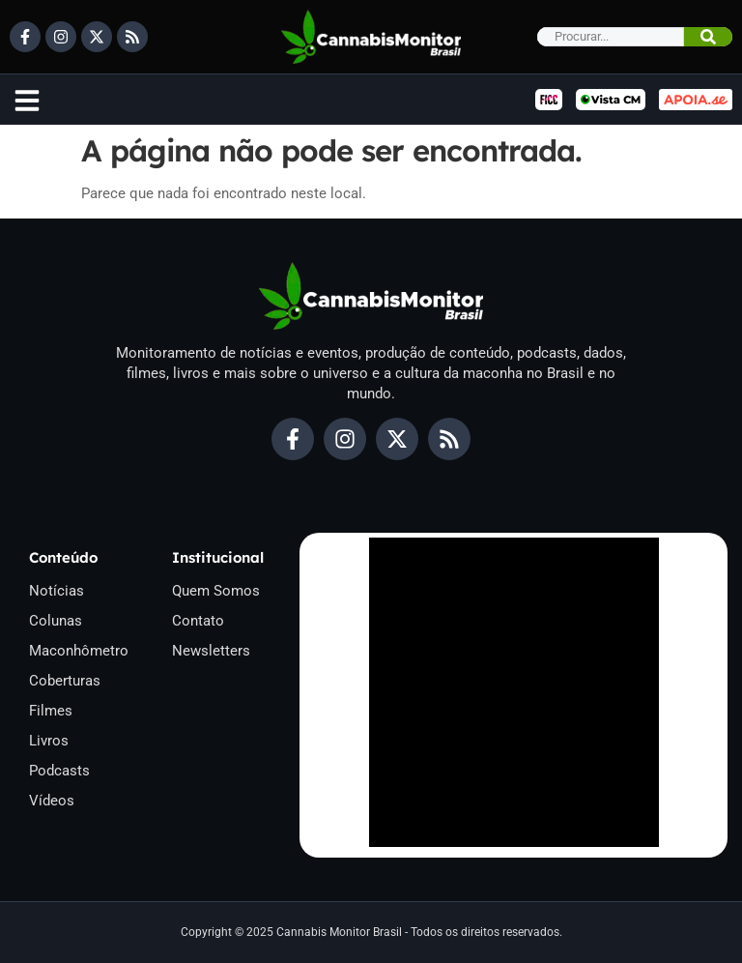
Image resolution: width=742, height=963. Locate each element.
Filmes (50, 710)
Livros (49, 740)
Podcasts (59, 770)
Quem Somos (216, 590)
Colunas (55, 620)
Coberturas (64, 680)
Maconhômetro (78, 650)
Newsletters (211, 650)
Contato (198, 620)
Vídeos (51, 800)
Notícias (56, 590)
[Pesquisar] (708, 36)
